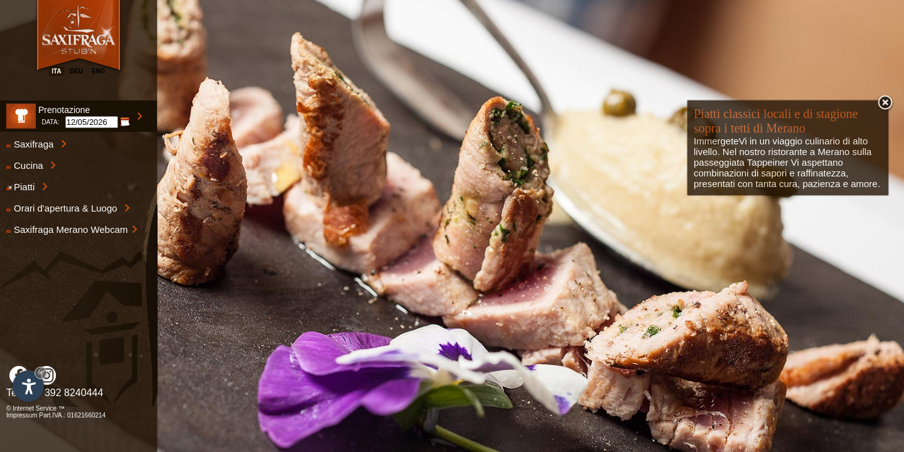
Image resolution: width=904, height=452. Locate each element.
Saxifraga (36, 144)
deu (76, 71)
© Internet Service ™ (35, 408)
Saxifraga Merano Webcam (71, 229)
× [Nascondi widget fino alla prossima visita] (40, 372)
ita (56, 71)
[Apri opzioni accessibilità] (28, 386)
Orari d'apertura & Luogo (68, 208)
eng (98, 71)
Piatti (27, 186)
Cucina (31, 165)
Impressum (21, 415)
